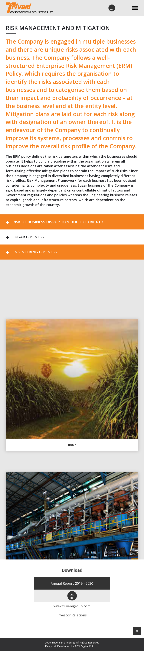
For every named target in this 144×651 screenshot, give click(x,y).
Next (72, 409)
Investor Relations (72, 615)
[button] (72, 221)
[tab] (72, 221)
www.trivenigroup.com (72, 606)
